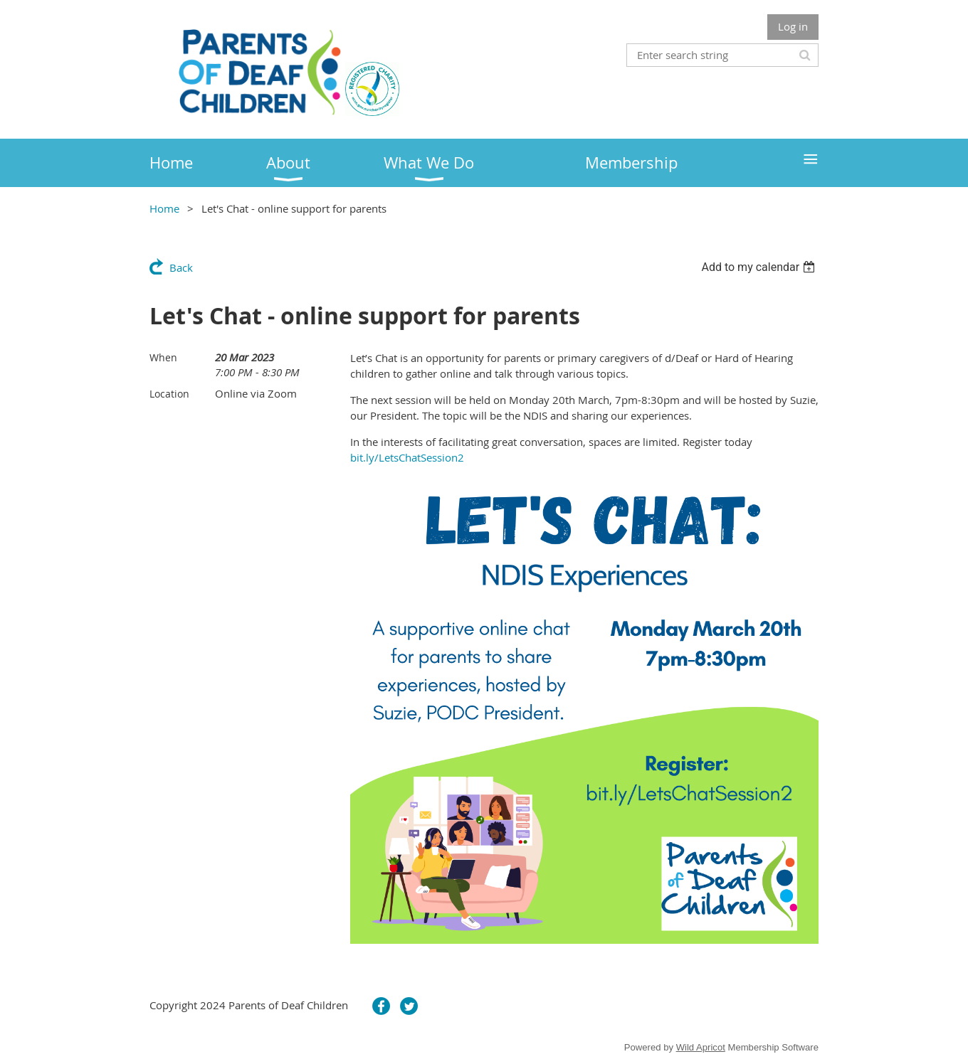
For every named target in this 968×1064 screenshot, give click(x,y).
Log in (793, 26)
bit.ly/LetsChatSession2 (407, 457)
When (163, 357)
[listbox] (760, 267)
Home (164, 208)
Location (169, 393)
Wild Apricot (700, 1047)
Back (181, 267)
